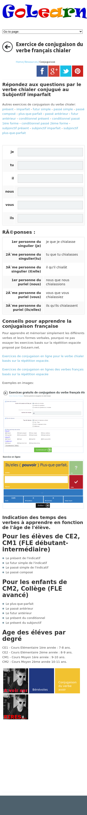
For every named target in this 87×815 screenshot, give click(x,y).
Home (19, 61)
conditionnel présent (34, 118)
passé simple (63, 109)
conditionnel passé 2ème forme (45, 123)
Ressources (31, 61)
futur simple (42, 109)
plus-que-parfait (30, 113)
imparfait (23, 109)
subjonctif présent (15, 128)
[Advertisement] (40, 756)
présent (7, 109)
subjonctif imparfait (46, 128)
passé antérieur (56, 113)
